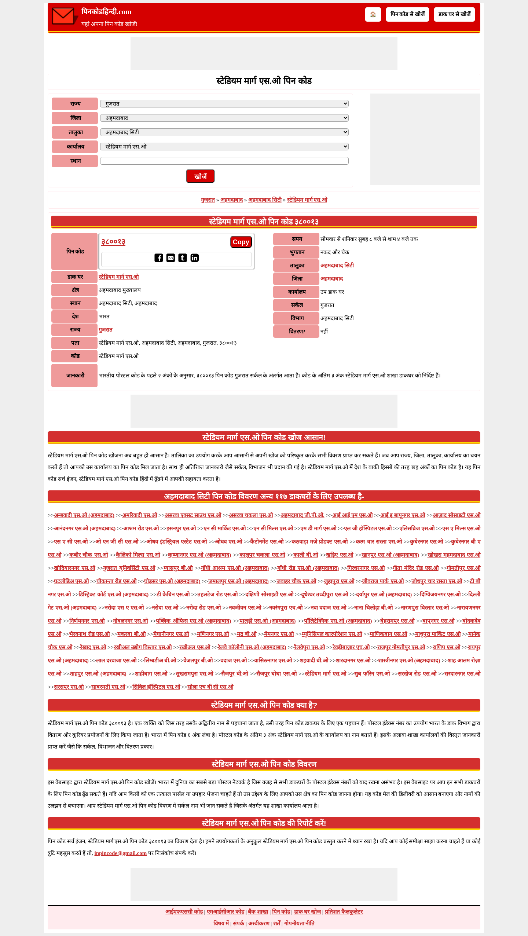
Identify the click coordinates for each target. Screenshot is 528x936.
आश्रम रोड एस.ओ (141, 528)
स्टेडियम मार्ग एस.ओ (307, 200)
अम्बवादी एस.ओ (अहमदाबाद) (84, 515)
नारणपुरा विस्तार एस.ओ (425, 608)
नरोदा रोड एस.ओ (203, 608)
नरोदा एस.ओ (165, 608)
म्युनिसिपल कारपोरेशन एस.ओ (332, 634)
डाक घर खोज (307, 912)
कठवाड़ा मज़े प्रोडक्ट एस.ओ (320, 542)
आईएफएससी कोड (184, 912)
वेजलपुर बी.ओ (198, 660)
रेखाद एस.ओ (93, 647)
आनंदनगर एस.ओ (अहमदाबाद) (84, 528)
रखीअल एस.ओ (194, 647)
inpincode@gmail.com (121, 853)
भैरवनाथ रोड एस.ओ (89, 634)
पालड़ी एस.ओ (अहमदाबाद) (267, 621)
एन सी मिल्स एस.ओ (273, 528)
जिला (75, 118)
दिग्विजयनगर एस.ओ (440, 594)
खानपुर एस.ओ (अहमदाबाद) (390, 555)
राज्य (75, 104)
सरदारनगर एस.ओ (462, 674)
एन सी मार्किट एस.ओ (224, 528)
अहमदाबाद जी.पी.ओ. (302, 515)
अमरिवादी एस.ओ (139, 515)
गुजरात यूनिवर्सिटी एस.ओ (129, 568)
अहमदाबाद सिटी (265, 200)
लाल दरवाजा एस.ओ (116, 660)
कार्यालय (75, 147)
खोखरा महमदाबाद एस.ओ (454, 555)
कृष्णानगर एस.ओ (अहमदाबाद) (199, 555)
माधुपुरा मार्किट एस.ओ (438, 634)
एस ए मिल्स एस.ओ (461, 528)
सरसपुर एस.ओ (69, 687)
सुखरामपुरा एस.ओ (194, 674)
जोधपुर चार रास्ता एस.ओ (436, 581)
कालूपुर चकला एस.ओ (262, 555)
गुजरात (208, 200)
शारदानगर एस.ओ (353, 660)
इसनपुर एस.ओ (181, 528)
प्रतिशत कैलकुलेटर (344, 912)
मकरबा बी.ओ (131, 634)
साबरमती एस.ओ (108, 687)
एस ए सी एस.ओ (71, 542)
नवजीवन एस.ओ (245, 608)
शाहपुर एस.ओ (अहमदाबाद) (97, 674)
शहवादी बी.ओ (314, 660)
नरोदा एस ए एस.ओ (124, 608)
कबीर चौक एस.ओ (88, 555)
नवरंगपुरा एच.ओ (285, 608)
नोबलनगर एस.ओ (130, 621)
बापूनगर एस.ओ (438, 621)
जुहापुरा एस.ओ (339, 581)
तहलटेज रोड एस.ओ (217, 594)
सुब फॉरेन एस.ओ (372, 674)
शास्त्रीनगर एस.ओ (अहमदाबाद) (409, 660)
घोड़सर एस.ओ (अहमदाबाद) (172, 581)
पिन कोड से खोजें (407, 14)
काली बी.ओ (305, 555)
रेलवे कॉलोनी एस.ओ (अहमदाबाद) (252, 647)
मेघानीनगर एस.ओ (171, 634)
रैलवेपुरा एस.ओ (309, 647)
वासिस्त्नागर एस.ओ (273, 660)
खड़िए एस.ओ (339, 555)
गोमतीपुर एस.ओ (463, 568)
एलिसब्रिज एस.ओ (417, 528)
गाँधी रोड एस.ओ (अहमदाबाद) (308, 568)
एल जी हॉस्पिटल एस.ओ (368, 528)
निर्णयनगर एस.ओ (86, 621)
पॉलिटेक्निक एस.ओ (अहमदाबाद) (338, 621)
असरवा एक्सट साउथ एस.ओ (193, 515)
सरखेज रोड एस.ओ (417, 674)
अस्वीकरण (259, 923)
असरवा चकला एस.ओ (251, 515)
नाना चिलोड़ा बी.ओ (373, 608)
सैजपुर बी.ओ (234, 674)
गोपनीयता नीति (299, 923)
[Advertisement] (264, 53)
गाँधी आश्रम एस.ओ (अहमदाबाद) (235, 568)
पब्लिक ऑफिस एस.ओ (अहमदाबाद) (193, 621)
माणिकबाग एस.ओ (388, 634)
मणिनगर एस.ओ (213, 634)
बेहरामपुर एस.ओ (397, 621)
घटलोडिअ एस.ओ (71, 581)
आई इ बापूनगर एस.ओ (402, 515)
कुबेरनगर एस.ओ (426, 542)
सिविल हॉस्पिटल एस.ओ (156, 687)
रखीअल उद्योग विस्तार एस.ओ (143, 647)
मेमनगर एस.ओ (279, 634)
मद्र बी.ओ (246, 634)
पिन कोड (281, 912)
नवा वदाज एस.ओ (328, 608)
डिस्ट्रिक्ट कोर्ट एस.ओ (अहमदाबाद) (113, 594)
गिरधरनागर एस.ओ (366, 568)
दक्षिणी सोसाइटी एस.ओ (269, 594)
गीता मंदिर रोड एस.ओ (415, 568)
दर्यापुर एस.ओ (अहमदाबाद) (384, 594)
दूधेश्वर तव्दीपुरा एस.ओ (324, 594)
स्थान (75, 161)
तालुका (76, 132)
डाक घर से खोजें (454, 14)
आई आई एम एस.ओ (352, 515)
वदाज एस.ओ (233, 660)
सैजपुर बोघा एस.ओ (276, 674)
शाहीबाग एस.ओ (151, 674)
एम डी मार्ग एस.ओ (318, 528)
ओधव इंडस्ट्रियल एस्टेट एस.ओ (176, 542)
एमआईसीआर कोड (225, 912)
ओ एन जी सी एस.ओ (116, 542)
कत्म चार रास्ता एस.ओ (379, 542)
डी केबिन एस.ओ (173, 594)
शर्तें (276, 923)
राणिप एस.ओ (446, 647)
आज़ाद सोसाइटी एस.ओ (456, 515)
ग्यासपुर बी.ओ (178, 568)
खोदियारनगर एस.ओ (74, 568)
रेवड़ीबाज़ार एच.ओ (351, 647)
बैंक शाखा (258, 912)
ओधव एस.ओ (228, 542)
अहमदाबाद (231, 200)
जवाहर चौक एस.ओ (296, 581)
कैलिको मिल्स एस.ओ (138, 555)
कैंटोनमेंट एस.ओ (266, 542)
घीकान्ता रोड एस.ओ (116, 581)
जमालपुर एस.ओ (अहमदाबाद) (238, 581)
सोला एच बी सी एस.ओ (210, 687)
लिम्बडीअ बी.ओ (160, 660)
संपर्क (238, 923)
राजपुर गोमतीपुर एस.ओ (401, 647)
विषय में (221, 923)
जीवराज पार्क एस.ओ (383, 581)
